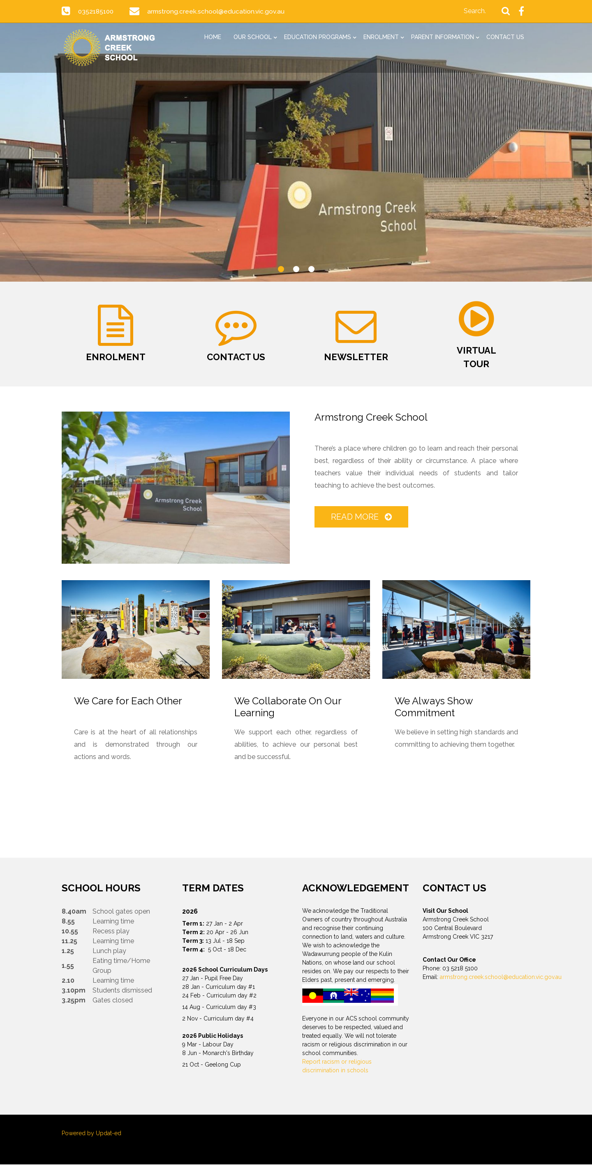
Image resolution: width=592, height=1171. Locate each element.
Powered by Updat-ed (91, 1139)
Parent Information (442, 37)
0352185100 (96, 11)
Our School (253, 37)
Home (212, 37)
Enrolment (381, 37)
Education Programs (317, 37)
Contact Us (505, 37)
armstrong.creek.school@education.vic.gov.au (218, 11)
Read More (361, 523)
